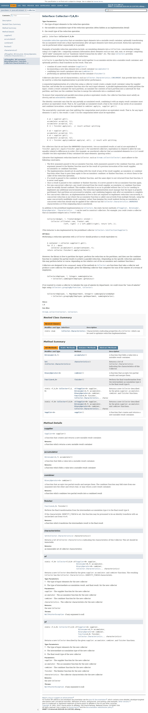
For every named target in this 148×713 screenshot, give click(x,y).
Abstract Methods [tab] (108, 348)
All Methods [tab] (51, 348)
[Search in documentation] (126, 10)
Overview (5, 5)
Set (46, 362)
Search (60, 5)
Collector (31, 10)
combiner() (8, 43)
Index (53, 5)
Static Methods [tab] (67, 348)
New (37, 5)
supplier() (8, 35)
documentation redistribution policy (99, 707)
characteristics (81, 362)
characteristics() (10, 50)
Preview (30, 5)
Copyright (45, 705)
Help (66, 5)
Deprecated (45, 5)
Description (6, 20)
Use (19, 5)
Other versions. (123, 701)
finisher (78, 380)
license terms (98, 1)
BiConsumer (49, 355)
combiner (78, 373)
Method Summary (9, 28)
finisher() (7, 46)
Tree (24, 5)
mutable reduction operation (56, 40)
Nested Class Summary (11, 24)
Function (48, 380)
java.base (5, 10)
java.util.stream (18, 10)
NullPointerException (54, 614)
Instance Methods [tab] (87, 348)
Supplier (81, 389)
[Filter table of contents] (20, 15)
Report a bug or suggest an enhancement (57, 698)
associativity (60, 97)
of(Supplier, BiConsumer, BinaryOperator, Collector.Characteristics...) (20, 55)
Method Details (8, 32)
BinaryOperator (51, 373)
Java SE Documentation (97, 700)
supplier (78, 412)
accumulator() (9, 39)
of (75, 389)
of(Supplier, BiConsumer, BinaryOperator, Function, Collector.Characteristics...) (16, 61)
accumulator (79, 355)
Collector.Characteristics (73, 331)
